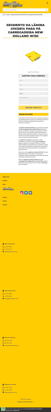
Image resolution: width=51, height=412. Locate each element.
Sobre (4, 184)
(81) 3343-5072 (7, 340)
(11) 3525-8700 (7, 246)
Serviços (5, 197)
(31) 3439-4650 (7, 296)
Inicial (4, 14)
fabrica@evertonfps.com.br (10, 392)
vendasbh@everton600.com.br (11, 298)
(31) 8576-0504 (7, 293)
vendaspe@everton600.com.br (11, 345)
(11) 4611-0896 (7, 390)
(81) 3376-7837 (7, 343)
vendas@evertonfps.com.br (10, 251)
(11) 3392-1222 (7, 249)
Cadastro (5, 204)
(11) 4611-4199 (7, 387)
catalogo (8, 14)
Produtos (5, 180)
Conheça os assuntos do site (24, 401)
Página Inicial (6, 177)
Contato (5, 201)
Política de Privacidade (25, 399)
